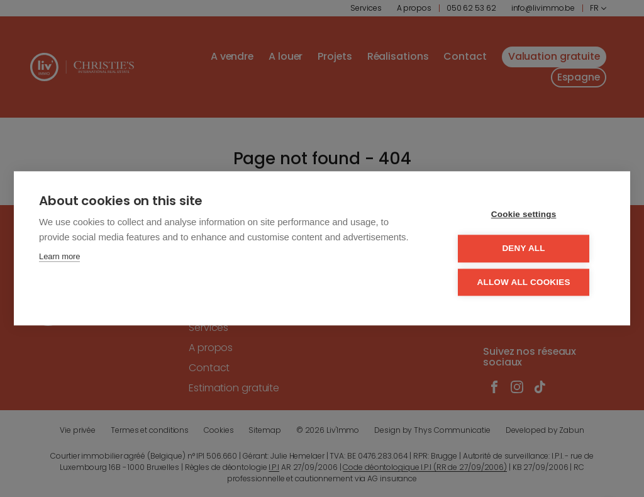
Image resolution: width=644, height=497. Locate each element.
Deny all (529, 249)
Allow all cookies (528, 282)
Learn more (59, 257)
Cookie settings (529, 215)
